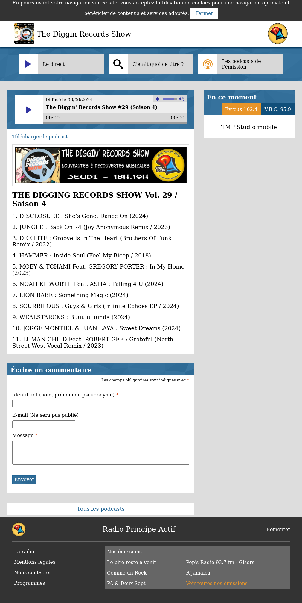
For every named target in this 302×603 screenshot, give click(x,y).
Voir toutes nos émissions (217, 583)
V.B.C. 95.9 (278, 109)
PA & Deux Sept (126, 583)
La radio (24, 551)
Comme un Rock (127, 573)
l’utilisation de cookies (183, 3)
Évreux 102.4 (241, 109)
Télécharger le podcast (40, 137)
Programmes (29, 583)
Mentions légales (34, 562)
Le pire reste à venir (131, 562)
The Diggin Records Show (84, 34)
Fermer (204, 13)
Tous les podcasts (101, 509)
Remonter (278, 529)
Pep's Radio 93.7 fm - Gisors (220, 562)
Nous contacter (32, 572)
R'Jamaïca (198, 573)
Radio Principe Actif (139, 529)
